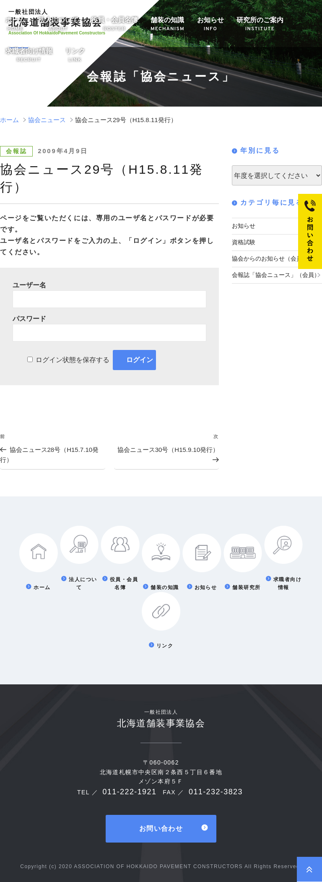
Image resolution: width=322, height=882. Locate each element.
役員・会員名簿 (114, 24)
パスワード (29, 318)
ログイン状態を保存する (72, 359)
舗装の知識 (167, 24)
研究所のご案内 (259, 24)
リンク (75, 55)
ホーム (15, 24)
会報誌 (16, 151)
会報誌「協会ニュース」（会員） (276, 272)
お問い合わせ (161, 827)
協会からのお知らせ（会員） (270, 257)
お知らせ (210, 24)
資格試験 (243, 241)
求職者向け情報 (28, 55)
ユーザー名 (29, 285)
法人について (58, 24)
